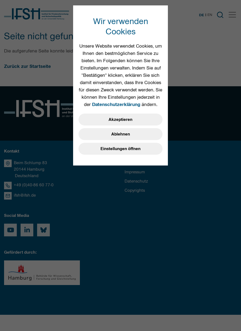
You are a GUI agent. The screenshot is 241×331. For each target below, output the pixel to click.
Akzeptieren (120, 119)
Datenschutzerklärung (116, 104)
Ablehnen (120, 134)
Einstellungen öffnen (120, 149)
